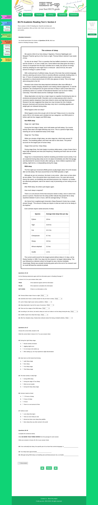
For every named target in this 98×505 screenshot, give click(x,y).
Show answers (22, 463)
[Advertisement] (68, 35)
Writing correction (8, 16)
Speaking (7, 30)
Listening (7, 45)
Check (49, 468)
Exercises (74, 14)
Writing (8, 27)
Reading (7, 48)
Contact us (44, 498)
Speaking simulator (8, 59)
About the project (52, 498)
